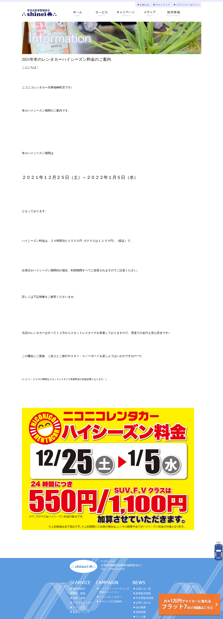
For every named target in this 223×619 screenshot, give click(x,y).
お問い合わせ (143, 604)
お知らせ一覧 (143, 590)
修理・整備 (79, 595)
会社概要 (141, 609)
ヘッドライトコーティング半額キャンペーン (114, 592)
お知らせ (144, 5)
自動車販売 (79, 590)
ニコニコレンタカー (110, 598)
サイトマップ (163, 5)
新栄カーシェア (81, 613)
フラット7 (78, 609)
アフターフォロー (83, 604)
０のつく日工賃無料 (110, 603)
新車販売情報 (143, 595)
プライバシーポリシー (187, 5)
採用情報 (141, 613)
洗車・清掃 (79, 599)
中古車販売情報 (144, 599)
